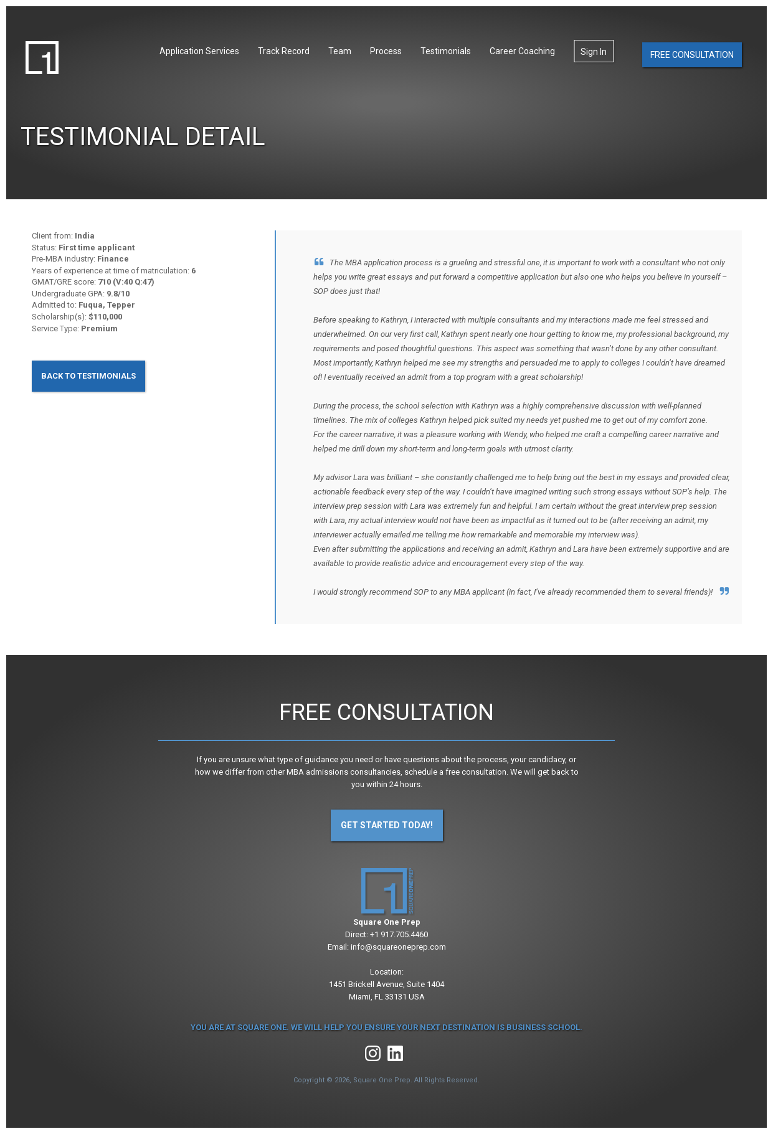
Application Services (199, 51)
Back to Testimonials (88, 375)
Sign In (594, 52)
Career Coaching (522, 51)
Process (386, 51)
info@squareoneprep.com (398, 947)
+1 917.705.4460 (399, 934)
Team (339, 51)
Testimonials (445, 51)
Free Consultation (692, 55)
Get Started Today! (387, 825)
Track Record (284, 51)
